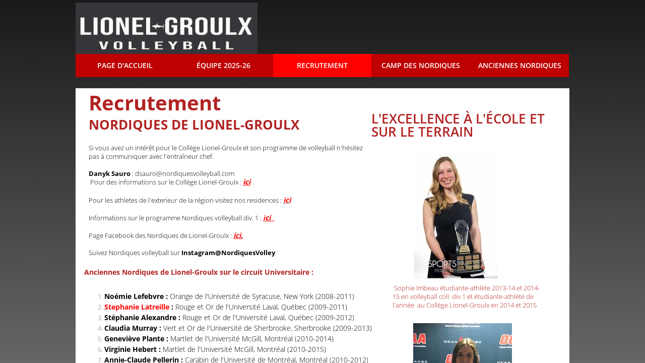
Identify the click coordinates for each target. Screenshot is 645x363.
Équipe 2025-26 (223, 66)
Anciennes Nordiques (519, 66)
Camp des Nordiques (420, 66)
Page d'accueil (125, 66)
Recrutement (322, 66)
